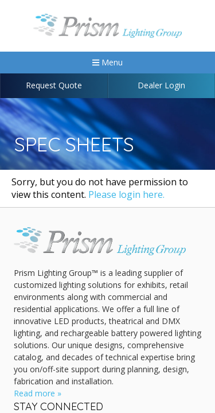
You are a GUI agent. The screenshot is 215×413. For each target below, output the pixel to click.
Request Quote (54, 85)
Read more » (37, 393)
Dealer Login (161, 85)
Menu (107, 62)
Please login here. (126, 194)
